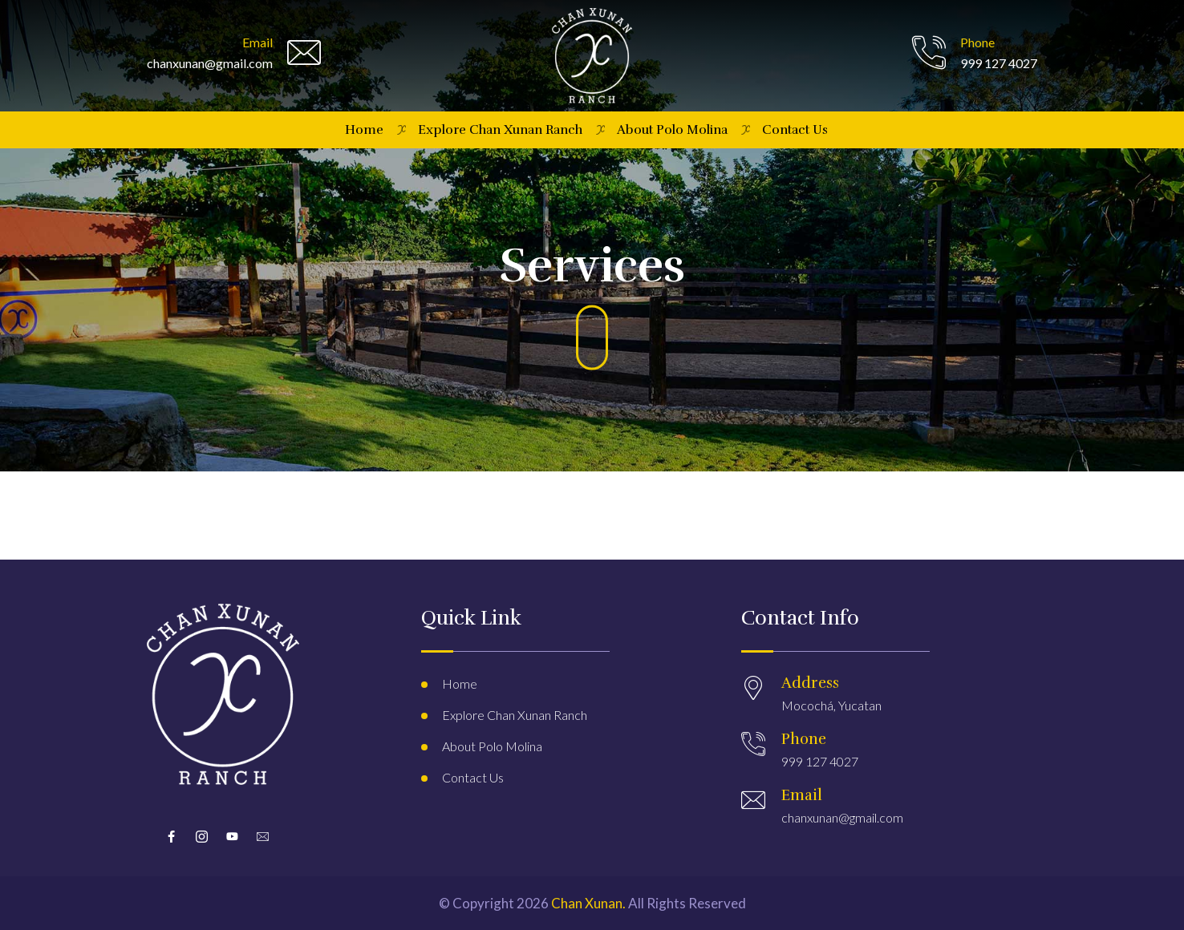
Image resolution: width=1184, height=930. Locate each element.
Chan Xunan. (588, 903)
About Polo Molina (672, 130)
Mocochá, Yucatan (831, 705)
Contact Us (795, 130)
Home (364, 130)
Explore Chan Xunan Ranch (500, 130)
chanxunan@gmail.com (842, 817)
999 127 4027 (819, 761)
